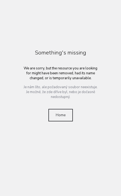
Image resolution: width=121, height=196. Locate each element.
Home (61, 115)
